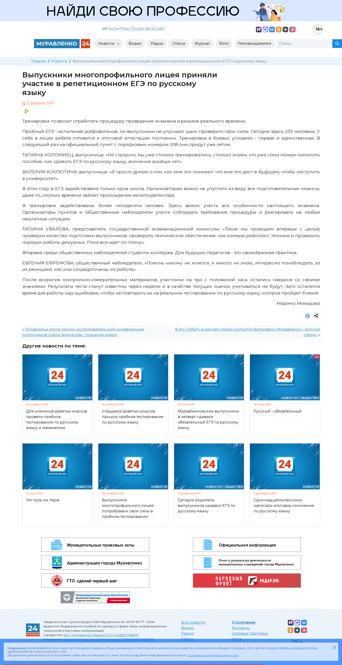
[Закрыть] (334, 647)
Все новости (193, 622)
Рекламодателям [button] (254, 43)
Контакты (241, 628)
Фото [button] (224, 43)
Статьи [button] (178, 43)
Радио (187, 633)
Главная (38, 61)
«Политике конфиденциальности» (212, 655)
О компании (243, 622)
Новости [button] (107, 43)
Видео (187, 628)
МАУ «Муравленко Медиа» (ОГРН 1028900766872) (101, 635)
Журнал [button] (202, 43)
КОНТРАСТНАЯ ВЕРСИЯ (133, 29)
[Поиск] (304, 43)
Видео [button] (135, 43)
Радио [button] (157, 43)
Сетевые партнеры (250, 633)
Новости (59, 61)
